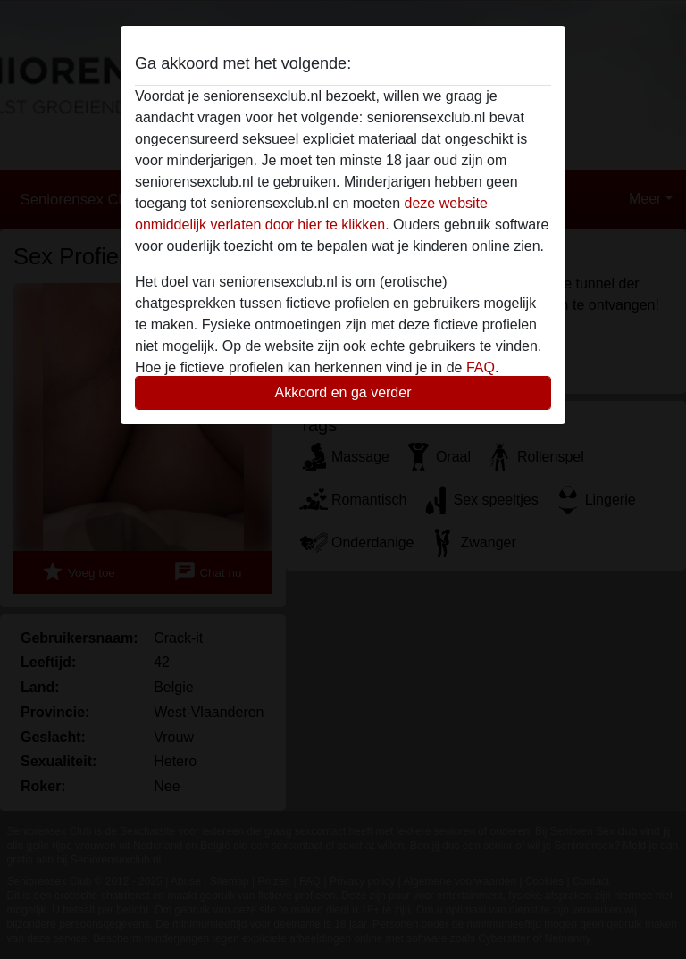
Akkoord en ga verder (343, 392)
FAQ (480, 367)
